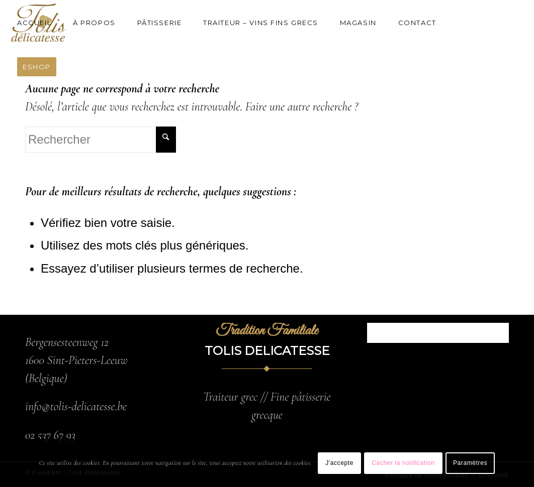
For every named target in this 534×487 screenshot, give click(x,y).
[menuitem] (38, 23)
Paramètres (470, 462)
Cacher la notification (403, 462)
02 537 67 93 (50, 435)
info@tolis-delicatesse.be (76, 406)
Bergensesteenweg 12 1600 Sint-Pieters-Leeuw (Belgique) (76, 360)
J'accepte (339, 462)
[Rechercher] (100, 140)
